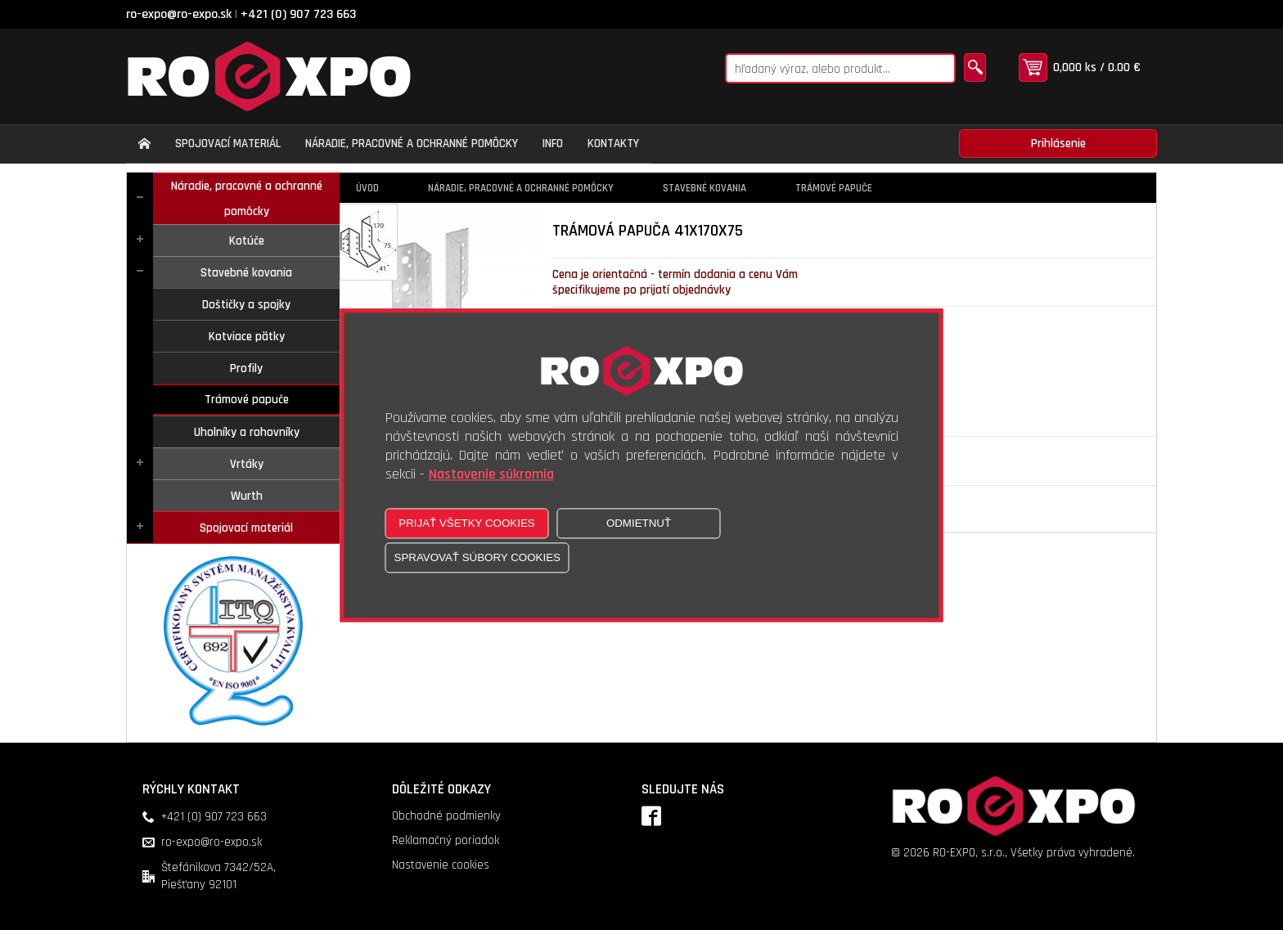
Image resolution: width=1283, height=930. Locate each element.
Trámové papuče (247, 399)
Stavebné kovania (246, 273)
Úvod (367, 188)
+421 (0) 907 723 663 (298, 14)
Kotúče (246, 241)
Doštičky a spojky (246, 304)
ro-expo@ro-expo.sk (179, 14)
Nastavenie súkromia (491, 474)
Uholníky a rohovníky (246, 432)
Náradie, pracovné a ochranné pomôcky (246, 198)
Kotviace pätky (247, 336)
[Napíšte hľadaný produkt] (840, 68)
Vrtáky (246, 464)
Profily (246, 368)
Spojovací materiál (246, 528)
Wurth (247, 496)
